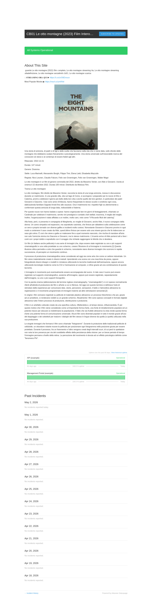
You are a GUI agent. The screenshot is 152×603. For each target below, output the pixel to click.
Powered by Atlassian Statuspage (115, 593)
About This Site (36, 65)
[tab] (27, 362)
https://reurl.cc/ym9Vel (54, 82)
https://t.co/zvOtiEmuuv (60, 78)
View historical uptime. (119, 352)
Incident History (31, 593)
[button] (112, 34)
